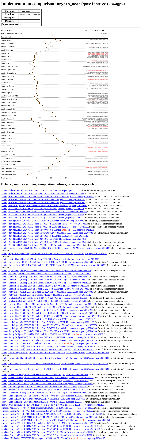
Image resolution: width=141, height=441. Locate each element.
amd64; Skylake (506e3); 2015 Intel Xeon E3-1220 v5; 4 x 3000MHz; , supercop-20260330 (45, 301)
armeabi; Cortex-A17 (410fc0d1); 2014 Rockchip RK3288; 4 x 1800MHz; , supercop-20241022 (47, 423)
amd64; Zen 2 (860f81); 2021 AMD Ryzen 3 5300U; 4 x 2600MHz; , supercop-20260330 (45, 227)
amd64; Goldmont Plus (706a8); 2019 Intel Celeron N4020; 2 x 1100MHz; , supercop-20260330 (47, 383)
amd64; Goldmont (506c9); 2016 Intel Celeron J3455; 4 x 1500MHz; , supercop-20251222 (45, 386)
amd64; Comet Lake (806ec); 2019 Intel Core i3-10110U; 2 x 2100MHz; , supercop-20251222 (46, 283)
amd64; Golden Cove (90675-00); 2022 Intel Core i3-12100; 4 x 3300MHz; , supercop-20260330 (47, 262)
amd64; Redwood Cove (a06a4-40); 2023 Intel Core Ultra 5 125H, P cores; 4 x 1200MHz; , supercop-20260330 (56, 248)
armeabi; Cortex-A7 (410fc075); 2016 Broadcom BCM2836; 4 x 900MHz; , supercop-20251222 (47, 411)
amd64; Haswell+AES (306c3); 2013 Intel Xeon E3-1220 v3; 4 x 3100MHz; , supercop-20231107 (48, 319)
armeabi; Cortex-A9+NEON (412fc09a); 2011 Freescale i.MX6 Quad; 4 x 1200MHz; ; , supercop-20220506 (56, 420)
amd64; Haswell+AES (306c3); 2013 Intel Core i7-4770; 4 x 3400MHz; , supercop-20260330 (50, 316)
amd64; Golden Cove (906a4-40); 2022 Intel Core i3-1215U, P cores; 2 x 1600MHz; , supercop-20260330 (54, 265)
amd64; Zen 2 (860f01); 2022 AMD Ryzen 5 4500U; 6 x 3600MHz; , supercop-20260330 (44, 224)
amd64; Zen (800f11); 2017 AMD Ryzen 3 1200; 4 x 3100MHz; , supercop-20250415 (43, 218)
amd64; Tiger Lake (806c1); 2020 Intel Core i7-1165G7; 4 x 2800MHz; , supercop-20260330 (46, 270)
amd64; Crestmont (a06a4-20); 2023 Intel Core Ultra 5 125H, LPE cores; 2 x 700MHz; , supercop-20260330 (55, 352)
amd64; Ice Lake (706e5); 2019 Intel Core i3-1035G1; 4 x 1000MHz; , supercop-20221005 (46, 273)
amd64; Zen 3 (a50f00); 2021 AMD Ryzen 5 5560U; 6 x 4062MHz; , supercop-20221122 (45, 236)
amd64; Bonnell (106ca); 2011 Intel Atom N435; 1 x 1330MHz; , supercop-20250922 (42, 396)
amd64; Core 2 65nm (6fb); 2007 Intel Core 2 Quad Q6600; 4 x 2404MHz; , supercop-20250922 (48, 349)
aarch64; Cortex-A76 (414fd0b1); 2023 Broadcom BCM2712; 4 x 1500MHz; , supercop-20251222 (47, 435)
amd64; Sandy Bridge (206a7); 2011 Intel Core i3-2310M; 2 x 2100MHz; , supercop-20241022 (47, 337)
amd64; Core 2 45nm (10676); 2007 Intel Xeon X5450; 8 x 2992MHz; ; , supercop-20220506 (49, 343)
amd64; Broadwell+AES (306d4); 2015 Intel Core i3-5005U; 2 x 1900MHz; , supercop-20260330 (47, 307)
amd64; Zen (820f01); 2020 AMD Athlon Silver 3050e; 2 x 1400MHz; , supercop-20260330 (44, 211)
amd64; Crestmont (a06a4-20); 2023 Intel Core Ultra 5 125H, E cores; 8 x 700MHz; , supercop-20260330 (55, 358)
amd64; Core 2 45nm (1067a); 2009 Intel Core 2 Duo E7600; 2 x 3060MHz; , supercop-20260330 (49, 340)
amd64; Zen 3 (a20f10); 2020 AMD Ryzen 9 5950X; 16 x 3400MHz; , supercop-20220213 (44, 239)
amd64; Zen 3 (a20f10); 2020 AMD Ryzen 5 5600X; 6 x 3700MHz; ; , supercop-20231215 (48, 230)
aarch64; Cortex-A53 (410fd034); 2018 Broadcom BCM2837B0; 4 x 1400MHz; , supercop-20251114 (51, 429)
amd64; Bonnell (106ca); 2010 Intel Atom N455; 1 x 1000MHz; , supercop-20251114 (42, 402)
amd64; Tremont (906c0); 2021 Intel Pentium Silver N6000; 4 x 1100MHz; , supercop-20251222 (47, 377)
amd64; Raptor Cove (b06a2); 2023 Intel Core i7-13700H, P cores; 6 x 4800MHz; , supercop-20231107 (50, 259)
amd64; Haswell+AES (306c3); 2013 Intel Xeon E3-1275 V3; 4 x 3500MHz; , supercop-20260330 (48, 313)
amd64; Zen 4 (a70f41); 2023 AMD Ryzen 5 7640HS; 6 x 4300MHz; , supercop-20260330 (45, 242)
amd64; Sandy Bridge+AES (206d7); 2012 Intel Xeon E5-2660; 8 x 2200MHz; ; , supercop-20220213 (53, 334)
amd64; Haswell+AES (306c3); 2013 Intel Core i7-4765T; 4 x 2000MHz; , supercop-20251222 (47, 310)
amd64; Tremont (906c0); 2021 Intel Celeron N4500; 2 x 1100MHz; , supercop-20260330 (45, 374)
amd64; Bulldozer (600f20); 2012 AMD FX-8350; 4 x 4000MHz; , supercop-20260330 (44, 205)
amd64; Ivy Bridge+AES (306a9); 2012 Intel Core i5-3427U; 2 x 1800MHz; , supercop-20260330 (49, 328)
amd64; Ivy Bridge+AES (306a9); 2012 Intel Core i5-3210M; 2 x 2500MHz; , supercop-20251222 (48, 322)
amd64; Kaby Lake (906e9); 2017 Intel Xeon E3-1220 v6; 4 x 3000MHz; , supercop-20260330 (47, 292)
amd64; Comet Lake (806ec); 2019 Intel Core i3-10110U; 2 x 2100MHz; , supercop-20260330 (46, 276)
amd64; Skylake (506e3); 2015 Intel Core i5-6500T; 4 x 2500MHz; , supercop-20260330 (45, 298)
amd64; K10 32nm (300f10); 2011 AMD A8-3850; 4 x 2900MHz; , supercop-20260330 (43, 202)
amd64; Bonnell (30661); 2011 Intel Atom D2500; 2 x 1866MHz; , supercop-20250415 (43, 399)
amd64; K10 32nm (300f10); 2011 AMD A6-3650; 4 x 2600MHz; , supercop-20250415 (43, 199)
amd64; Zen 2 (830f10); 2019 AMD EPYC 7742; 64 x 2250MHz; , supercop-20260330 (43, 221)
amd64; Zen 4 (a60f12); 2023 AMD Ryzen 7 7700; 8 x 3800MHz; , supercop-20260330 (43, 245)
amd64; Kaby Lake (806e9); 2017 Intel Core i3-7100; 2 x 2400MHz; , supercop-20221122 (46, 295)
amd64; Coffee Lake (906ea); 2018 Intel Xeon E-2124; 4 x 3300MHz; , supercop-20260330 (45, 289)
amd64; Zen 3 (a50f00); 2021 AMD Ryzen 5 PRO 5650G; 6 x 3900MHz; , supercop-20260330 (47, 233)
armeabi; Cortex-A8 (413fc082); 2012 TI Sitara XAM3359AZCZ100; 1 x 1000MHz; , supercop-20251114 (52, 414)
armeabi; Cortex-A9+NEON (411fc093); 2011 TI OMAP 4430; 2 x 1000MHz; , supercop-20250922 (49, 417)
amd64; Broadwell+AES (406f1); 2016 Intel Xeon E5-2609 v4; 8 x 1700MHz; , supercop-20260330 (49, 304)
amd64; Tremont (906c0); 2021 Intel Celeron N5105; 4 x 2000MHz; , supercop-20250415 (45, 380)
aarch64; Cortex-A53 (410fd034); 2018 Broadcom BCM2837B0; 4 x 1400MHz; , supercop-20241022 (51, 426)
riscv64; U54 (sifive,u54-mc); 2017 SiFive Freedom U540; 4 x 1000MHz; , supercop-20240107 (53, 405)
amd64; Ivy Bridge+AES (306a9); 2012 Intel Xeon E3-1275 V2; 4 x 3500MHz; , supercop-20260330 (49, 325)
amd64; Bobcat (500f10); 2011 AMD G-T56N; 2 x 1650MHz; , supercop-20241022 (43, 193)
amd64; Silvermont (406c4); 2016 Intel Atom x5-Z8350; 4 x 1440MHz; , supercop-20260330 (46, 393)
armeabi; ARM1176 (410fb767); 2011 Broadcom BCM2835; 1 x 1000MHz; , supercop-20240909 (48, 408)
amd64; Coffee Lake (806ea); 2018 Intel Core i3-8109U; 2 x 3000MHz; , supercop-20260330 (45, 286)
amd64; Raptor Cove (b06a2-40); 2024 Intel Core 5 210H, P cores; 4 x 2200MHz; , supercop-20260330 (54, 253)
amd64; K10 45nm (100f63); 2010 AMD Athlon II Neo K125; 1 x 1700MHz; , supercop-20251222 (48, 196)
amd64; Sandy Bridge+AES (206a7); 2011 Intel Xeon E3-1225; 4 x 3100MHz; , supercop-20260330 (49, 331)
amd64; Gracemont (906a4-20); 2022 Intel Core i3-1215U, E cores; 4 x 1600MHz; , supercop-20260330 (55, 363)
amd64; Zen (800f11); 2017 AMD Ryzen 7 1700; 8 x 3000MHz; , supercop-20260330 (43, 208)
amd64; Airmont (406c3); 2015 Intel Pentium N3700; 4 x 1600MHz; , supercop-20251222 (45, 389)
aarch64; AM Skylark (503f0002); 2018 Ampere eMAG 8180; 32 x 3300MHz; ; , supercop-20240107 (53, 438)
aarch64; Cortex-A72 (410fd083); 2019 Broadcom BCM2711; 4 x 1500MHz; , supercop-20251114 (47, 432)
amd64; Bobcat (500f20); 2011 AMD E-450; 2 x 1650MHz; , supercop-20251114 (41, 190)
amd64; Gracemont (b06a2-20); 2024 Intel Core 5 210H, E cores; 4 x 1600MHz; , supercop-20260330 (55, 369)
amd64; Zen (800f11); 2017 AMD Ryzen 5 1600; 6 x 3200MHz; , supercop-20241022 (43, 214)
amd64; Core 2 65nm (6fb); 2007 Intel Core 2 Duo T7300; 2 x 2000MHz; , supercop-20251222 (47, 346)
